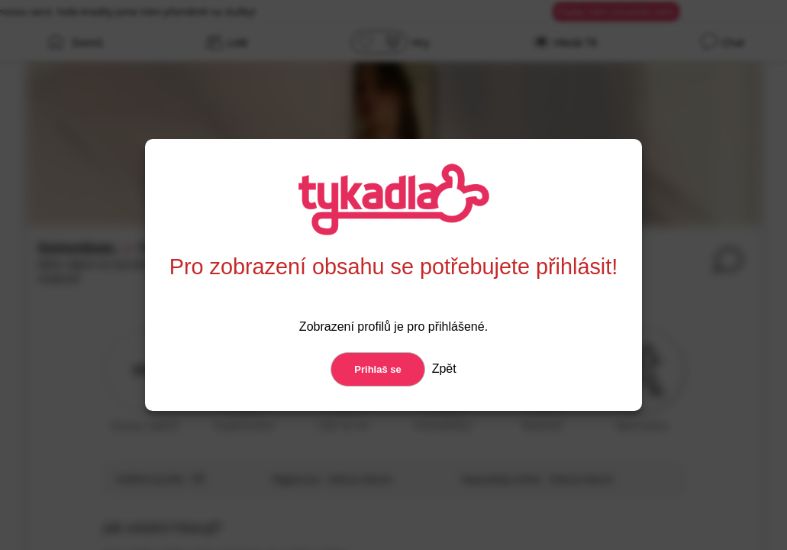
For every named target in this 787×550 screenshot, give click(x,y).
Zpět (442, 368)
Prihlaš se (377, 369)
